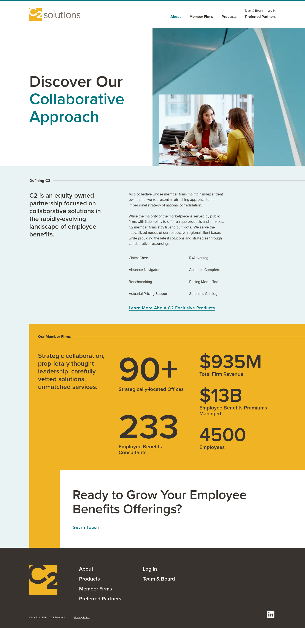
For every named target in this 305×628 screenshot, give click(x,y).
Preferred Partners (100, 599)
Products (89, 579)
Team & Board (159, 579)
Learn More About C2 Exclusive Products (172, 308)
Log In (150, 569)
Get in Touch (86, 527)
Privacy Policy (82, 617)
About (86, 569)
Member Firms (95, 589)
